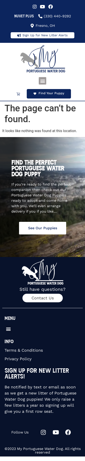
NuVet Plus (24, 16)
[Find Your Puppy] (35, 93)
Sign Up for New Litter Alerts (45, 35)
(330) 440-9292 (57, 16)
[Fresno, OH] (32, 26)
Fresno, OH (45, 25)
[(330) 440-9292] (40, 16)
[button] (42, 81)
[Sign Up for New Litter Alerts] (19, 35)
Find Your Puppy (51, 93)
